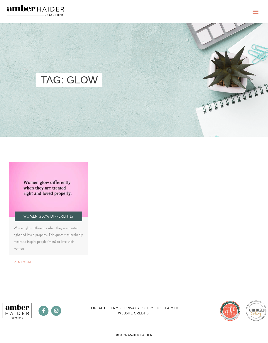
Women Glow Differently (48, 216)
